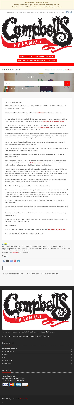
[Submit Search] (67, 83)
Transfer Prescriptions (9, 348)
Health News (11, 88)
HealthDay (15, 252)
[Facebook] (67, 12)
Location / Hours (45, 12)
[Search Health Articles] (34, 83)
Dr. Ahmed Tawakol (36, 163)
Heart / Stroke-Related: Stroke (49, 273)
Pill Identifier (24, 12)
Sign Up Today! (55, 12)
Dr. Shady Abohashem (42, 127)
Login (63, 12)
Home (47, 70)
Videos (25, 88)
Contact (4, 354)
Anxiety (28, 273)
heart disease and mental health (56, 229)
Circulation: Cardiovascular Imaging (53, 121)
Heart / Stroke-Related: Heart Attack (13, 273)
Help (17, 12)
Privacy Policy (6, 363)
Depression (35, 273)
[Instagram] (71, 12)
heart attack (40, 113)
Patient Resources (56, 70)
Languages (10, 12)
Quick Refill (34, 12)
